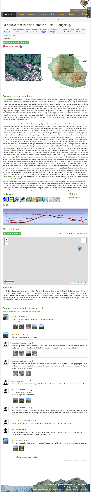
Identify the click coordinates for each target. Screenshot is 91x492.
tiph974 (15, 381)
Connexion (83, 10)
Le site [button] (63, 14)
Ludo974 (15, 408)
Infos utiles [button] (43, 14)
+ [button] (6, 240)
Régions (24, 20)
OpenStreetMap (82, 283)
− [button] (6, 243)
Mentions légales (58, 490)
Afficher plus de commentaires (25, 457)
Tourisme (21, 14)
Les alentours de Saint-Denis (44, 20)
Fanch (14, 334)
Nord (30, 20)
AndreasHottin (17, 421)
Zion (13, 440)
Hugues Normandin (81, 487)
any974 (14, 316)
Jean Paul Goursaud (80, 485)
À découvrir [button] (31, 14)
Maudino (15, 390)
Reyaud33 (15, 343)
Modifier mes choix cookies (41, 490)
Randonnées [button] (10, 14)
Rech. (85, 14)
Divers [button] (54, 14)
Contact (71, 14)
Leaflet (74, 283)
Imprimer (24, 42)
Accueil (5, 20)
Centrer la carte (82, 233)
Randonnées (14, 20)
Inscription (75, 10)
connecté (17, 312)
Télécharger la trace (11, 42)
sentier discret (76, 150)
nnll (13, 429)
